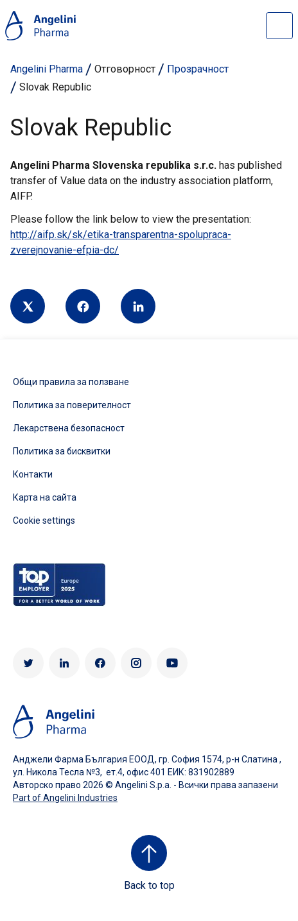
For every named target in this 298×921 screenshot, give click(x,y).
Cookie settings (44, 520)
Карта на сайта (44, 497)
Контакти (33, 474)
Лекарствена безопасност (69, 428)
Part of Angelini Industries (65, 798)
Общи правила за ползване (71, 382)
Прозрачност (198, 69)
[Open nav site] (279, 25)
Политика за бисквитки (61, 451)
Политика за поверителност (72, 405)
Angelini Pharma (46, 69)
